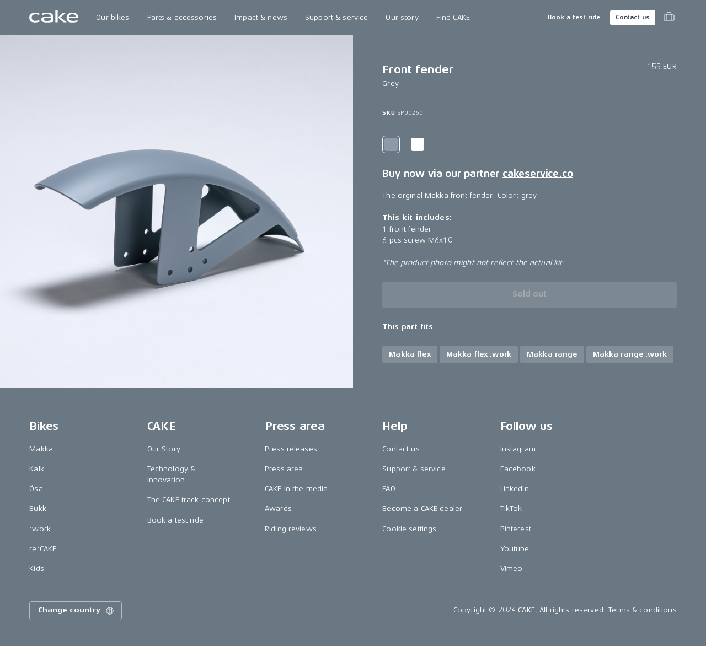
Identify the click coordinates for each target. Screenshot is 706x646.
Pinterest (515, 529)
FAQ (388, 488)
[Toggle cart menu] (669, 17)
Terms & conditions (642, 610)
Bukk (37, 508)
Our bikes (112, 17)
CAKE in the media (296, 488)
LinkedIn (514, 488)
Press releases (291, 449)
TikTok (511, 508)
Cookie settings (409, 529)
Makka (41, 449)
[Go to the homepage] (53, 17)
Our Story (163, 449)
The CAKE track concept (188, 500)
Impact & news (260, 17)
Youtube (515, 549)
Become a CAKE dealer (422, 508)
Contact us (633, 17)
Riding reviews (291, 529)
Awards (278, 508)
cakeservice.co (537, 173)
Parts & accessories (182, 17)
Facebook (518, 469)
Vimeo (511, 568)
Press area (284, 469)
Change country (76, 610)
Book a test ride (574, 17)
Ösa (35, 488)
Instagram (518, 449)
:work (40, 529)
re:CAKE (42, 549)
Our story (402, 17)
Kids (36, 568)
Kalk (36, 469)
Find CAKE (453, 17)
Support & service (336, 17)
